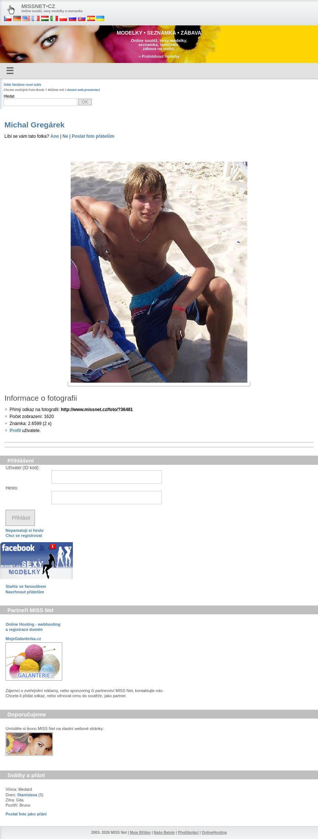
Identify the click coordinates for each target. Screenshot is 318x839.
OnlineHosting (214, 833)
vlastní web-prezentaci (83, 90)
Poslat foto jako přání (26, 814)
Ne (65, 136)
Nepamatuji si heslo (24, 530)
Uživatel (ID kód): (23, 467)
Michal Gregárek (34, 124)
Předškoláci (188, 833)
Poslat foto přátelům (93, 136)
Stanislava (27, 795)
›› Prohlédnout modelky (159, 57)
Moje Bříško (140, 833)
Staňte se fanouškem (26, 586)
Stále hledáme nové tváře (22, 85)
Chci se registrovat (24, 535)
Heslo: (12, 488)
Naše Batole (164, 833)
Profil (15, 430)
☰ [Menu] (10, 71)
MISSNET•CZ (38, 6)
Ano (54, 136)
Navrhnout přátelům (25, 592)
